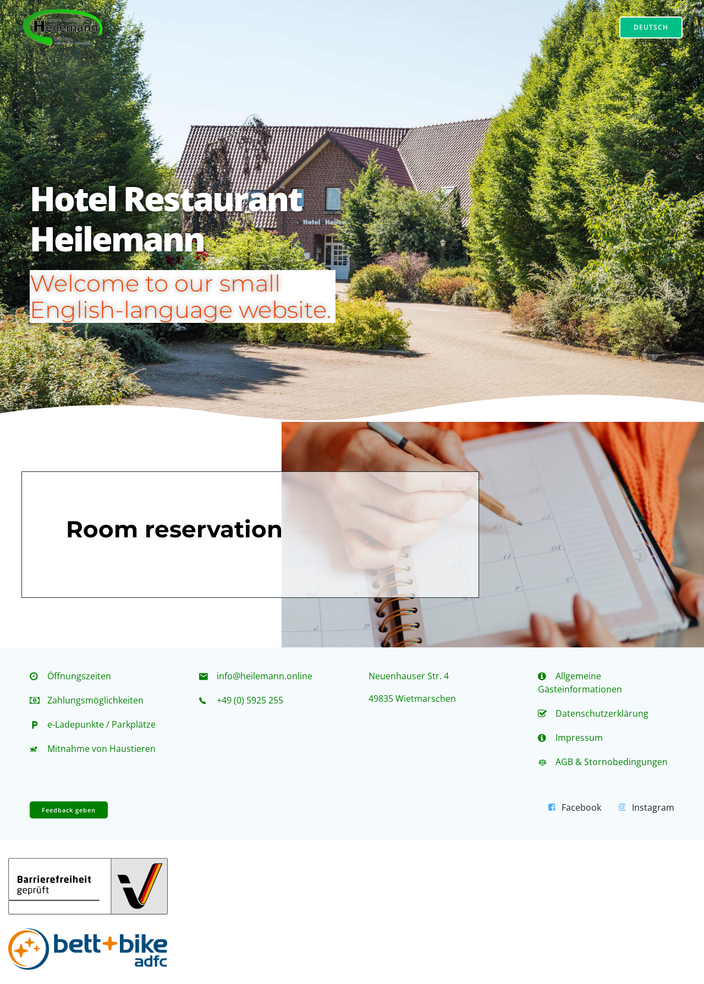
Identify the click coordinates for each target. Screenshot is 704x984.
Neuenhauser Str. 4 (409, 676)
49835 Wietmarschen (412, 698)
